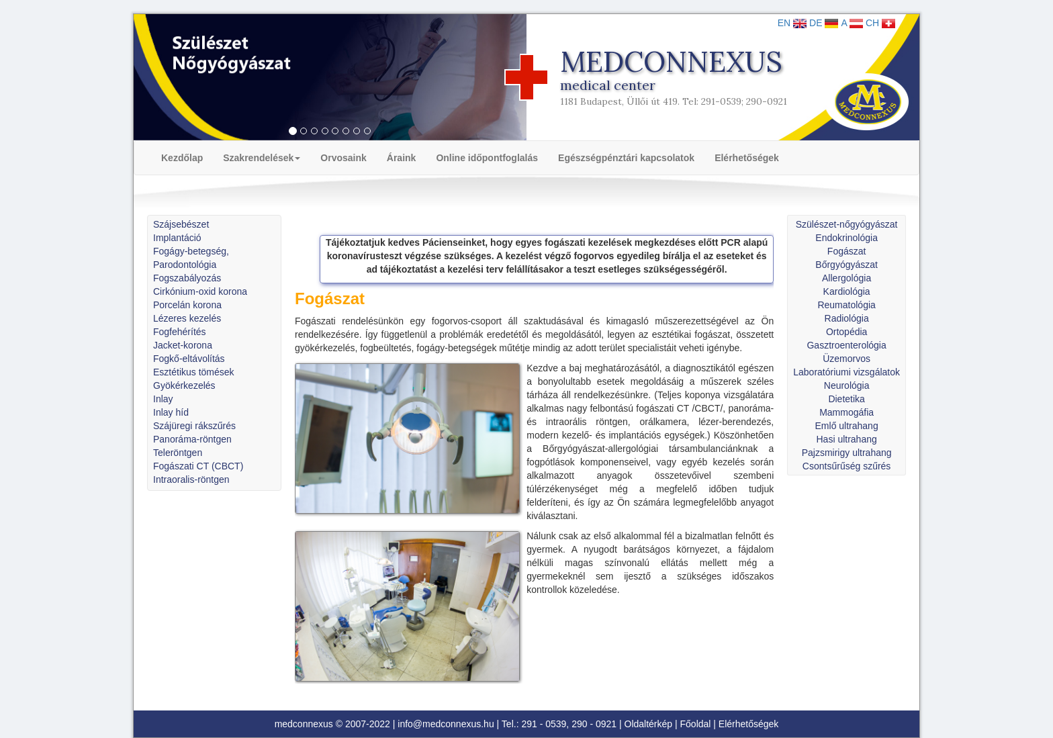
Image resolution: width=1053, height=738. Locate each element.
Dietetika (846, 399)
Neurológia (847, 385)
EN (792, 22)
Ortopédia (846, 331)
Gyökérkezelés (184, 385)
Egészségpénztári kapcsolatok (626, 157)
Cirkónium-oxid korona (200, 291)
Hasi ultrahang (846, 439)
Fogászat (846, 251)
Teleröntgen (177, 452)
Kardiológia (846, 291)
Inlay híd (171, 412)
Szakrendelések (261, 157)
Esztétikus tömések (193, 372)
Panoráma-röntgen (192, 439)
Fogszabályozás (187, 278)
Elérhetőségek (747, 157)
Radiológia (847, 318)
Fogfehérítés (179, 331)
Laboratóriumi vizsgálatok (846, 372)
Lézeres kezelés (187, 318)
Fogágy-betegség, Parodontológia (191, 258)
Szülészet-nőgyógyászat (847, 224)
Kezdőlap (182, 157)
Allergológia (846, 278)
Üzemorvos (846, 358)
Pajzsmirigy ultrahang (847, 452)
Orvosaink (343, 157)
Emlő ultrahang (846, 425)
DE (823, 22)
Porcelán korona (187, 304)
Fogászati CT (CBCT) (198, 466)
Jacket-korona (182, 345)
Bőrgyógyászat (846, 264)
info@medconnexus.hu (446, 724)
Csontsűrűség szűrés (847, 466)
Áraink (401, 157)
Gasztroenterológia (846, 345)
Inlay (163, 399)
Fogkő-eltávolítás (189, 358)
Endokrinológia (846, 237)
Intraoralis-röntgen (191, 479)
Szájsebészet (181, 224)
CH (880, 22)
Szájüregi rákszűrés (194, 425)
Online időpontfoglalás (487, 157)
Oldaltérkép (649, 724)
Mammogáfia (846, 412)
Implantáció (177, 237)
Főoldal (695, 724)
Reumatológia (846, 304)
